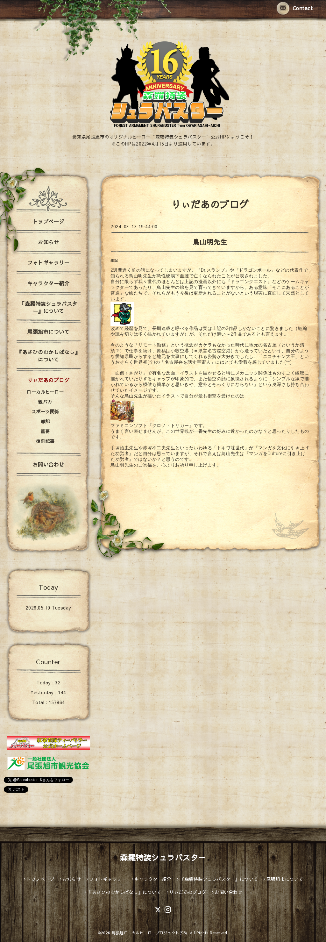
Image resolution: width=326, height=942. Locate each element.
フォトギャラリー (48, 262)
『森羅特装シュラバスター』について (48, 307)
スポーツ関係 (45, 411)
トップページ (48, 221)
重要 (45, 431)
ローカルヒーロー (45, 392)
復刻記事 (45, 441)
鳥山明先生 (210, 241)
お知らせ (48, 242)
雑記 (114, 260)
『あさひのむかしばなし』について (48, 355)
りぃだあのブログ (48, 379)
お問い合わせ (48, 464)
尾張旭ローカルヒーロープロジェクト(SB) (149, 932)
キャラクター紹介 (48, 283)
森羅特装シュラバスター (163, 857)
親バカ (45, 401)
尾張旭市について (48, 331)
